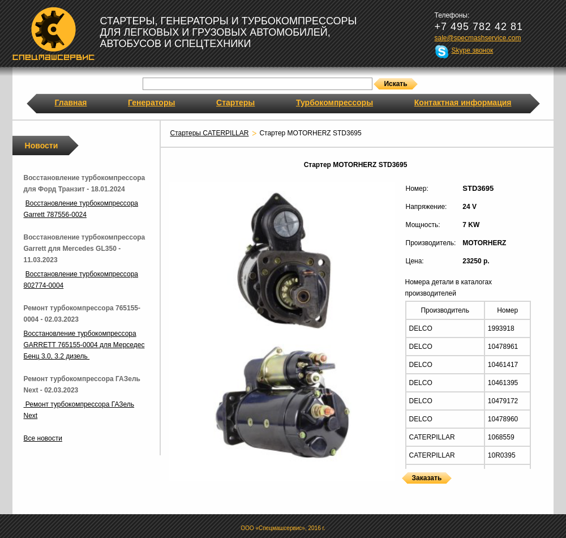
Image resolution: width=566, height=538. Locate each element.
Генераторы (151, 102)
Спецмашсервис (53, 33)
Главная (71, 102)
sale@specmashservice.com (478, 38)
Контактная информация (463, 102)
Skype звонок (473, 50)
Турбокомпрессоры (334, 102)
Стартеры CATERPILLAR (209, 133)
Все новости (43, 438)
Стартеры (235, 102)
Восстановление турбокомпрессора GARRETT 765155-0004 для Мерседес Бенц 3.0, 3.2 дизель (84, 345)
